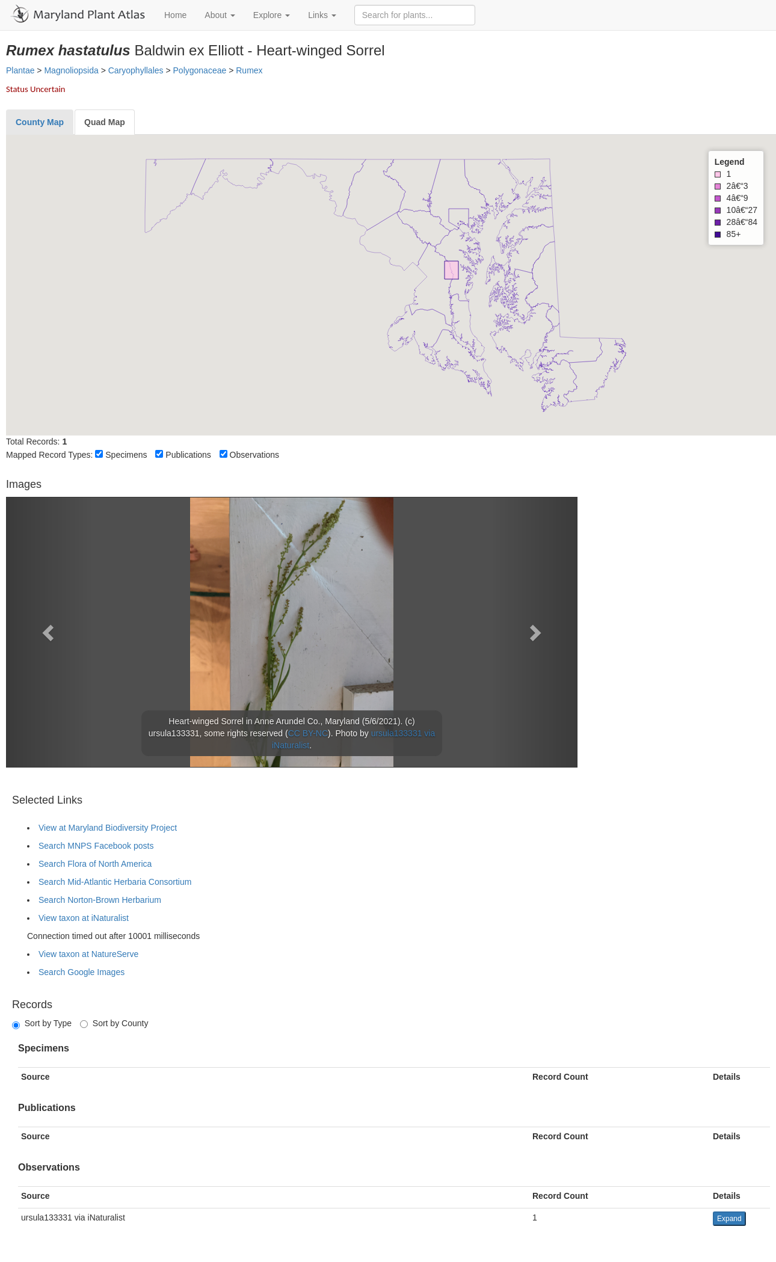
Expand (729, 1218)
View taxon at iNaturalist (83, 918)
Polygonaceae (200, 70)
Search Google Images (81, 972)
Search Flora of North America (95, 864)
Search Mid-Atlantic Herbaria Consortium (114, 882)
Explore (271, 15)
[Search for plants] (414, 15)
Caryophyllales (136, 70)
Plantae (20, 70)
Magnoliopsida (71, 70)
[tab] (39, 122)
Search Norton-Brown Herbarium (99, 900)
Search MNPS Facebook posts (95, 846)
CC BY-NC (308, 733)
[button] (49, 632)
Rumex (249, 70)
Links (322, 15)
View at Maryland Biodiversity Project (107, 828)
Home (175, 15)
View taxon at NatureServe (88, 954)
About (220, 15)
